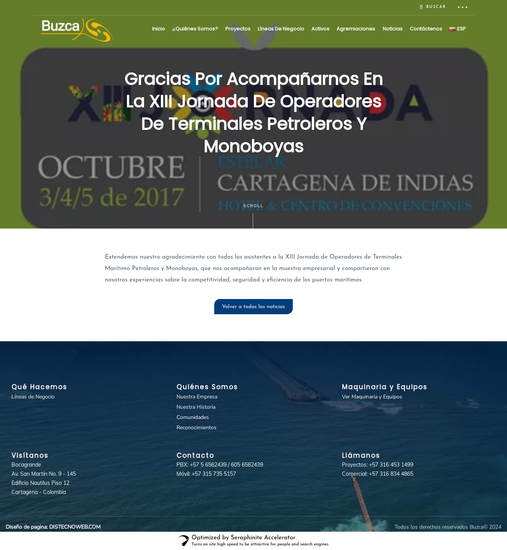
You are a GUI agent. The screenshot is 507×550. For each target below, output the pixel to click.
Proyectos (237, 28)
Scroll (254, 216)
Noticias (393, 28)
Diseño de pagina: (27, 527)
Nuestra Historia (195, 407)
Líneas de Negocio (281, 28)
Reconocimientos (196, 427)
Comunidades (192, 417)
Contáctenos (426, 28)
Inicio (158, 28)
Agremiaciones (356, 28)
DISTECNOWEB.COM (75, 527)
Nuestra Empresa (196, 396)
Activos (320, 28)
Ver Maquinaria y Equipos (372, 396)
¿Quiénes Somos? (195, 28)
